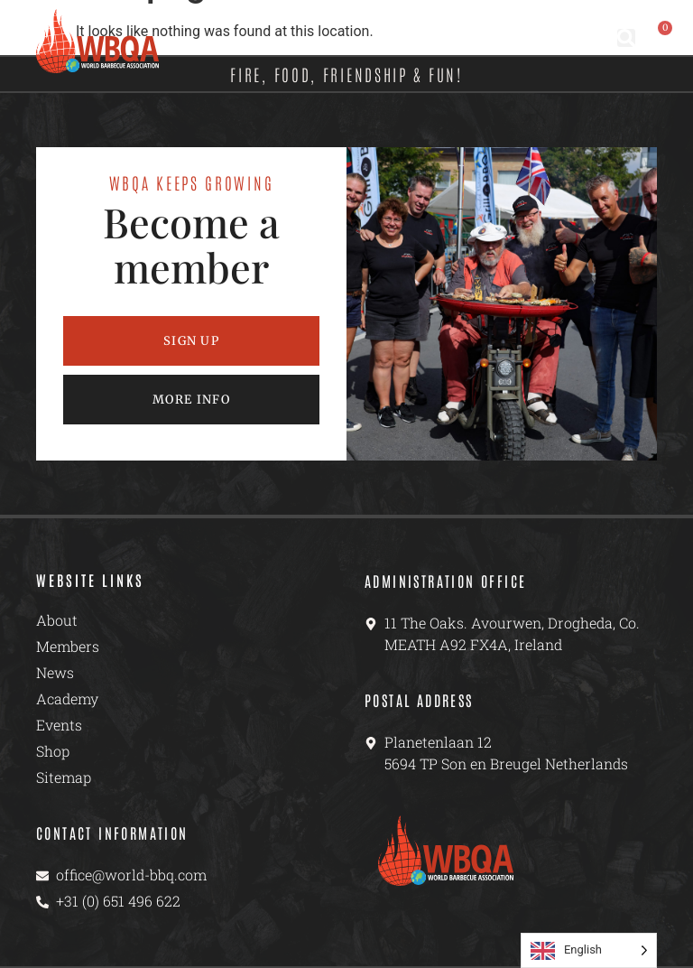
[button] (626, 38)
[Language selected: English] (589, 950)
